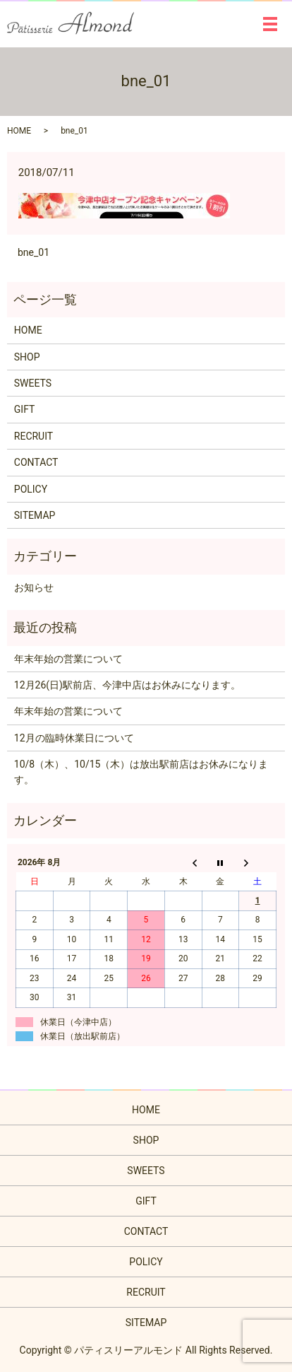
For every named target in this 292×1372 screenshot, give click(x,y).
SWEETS (32, 383)
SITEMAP (35, 515)
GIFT (24, 409)
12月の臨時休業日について (74, 738)
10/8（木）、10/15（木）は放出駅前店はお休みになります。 (141, 771)
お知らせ (34, 587)
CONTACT (36, 462)
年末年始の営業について (68, 658)
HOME (19, 131)
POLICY (30, 489)
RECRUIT (33, 436)
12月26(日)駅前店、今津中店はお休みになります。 (127, 685)
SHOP (27, 357)
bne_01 (33, 252)
